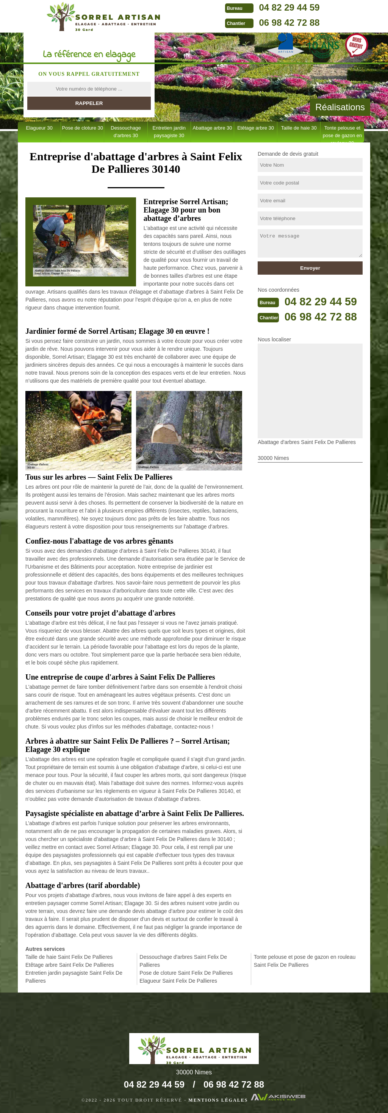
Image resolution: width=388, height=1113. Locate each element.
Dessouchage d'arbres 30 (126, 131)
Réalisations (340, 107)
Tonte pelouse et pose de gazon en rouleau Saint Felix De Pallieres (305, 961)
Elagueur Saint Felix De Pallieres (178, 981)
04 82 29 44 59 (276, 7)
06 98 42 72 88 (276, 22)
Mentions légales (218, 1100)
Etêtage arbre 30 (255, 128)
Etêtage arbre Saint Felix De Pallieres (69, 965)
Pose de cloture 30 (82, 128)
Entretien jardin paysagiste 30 (168, 131)
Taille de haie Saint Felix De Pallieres (69, 957)
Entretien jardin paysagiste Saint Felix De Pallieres (73, 977)
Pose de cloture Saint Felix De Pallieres (186, 973)
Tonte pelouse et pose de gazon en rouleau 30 (342, 133)
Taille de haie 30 (299, 128)
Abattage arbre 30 (212, 128)
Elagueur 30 (39, 128)
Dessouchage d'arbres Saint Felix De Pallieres (183, 961)
